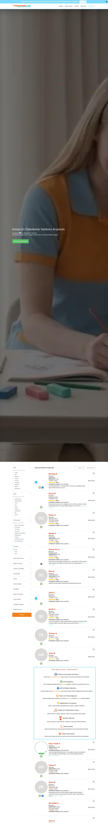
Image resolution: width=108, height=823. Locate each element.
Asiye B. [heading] (52, 653)
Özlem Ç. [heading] (52, 515)
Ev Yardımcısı (17, 527)
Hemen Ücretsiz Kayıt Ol (20, 241)
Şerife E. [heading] (52, 609)
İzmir (16, 504)
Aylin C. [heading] (52, 593)
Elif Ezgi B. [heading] (53, 474)
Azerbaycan (17, 482)
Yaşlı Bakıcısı (17, 529)
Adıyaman (17, 508)
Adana (16, 506)
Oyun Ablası (17, 531)
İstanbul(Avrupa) (18, 499)
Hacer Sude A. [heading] (55, 744)
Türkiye (16, 472)
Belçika (16, 486)
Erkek (16, 553)
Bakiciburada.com (16, 444)
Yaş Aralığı (16, 573)
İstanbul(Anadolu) (18, 501)
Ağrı (15, 512)
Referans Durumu (18, 558)
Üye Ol (90, 6)
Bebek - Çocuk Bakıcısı (19, 525)
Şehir (14, 494)
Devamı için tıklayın (53, 755)
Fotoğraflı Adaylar (18, 604)
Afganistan (17, 476)
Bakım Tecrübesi (18, 594)
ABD (16, 474)
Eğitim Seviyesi (17, 563)
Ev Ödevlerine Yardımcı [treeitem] (31, 444)
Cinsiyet (15, 546)
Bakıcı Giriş (83, 6)
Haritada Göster (91, 467)
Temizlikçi (17, 537)
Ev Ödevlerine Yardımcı (19, 539)
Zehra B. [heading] (52, 782)
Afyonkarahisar (18, 510)
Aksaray (16, 514)
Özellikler (16, 589)
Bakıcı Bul (23, 444)
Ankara (16, 502)
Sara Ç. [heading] (52, 571)
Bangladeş (17, 484)
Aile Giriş (77, 6)
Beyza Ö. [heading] (52, 493)
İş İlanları (61, 6)
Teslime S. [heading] (53, 633)
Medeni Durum (17, 609)
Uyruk (15, 579)
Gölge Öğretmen (18, 535)
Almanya (16, 478)
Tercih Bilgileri (17, 584)
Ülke (14, 467)
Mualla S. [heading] (52, 533)
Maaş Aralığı (17, 599)
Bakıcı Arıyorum (68, 6)
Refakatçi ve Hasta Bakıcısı (20, 533)
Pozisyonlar (16, 520)
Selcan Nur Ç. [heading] (54, 549)
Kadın (16, 551)
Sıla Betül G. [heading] (54, 803)
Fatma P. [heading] (52, 765)
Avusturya (17, 480)
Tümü (16, 549)
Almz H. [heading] (52, 821)
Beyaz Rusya (17, 488)
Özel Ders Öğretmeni (19, 541)
